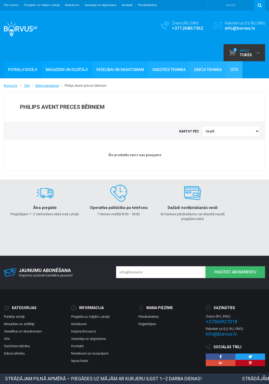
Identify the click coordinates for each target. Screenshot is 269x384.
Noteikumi (72, 5)
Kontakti (127, 5)
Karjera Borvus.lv (83, 331)
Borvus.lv (10, 86)
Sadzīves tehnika (17, 346)
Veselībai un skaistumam (23, 331)
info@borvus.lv (240, 28)
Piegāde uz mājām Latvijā (42, 5)
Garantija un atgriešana (100, 5)
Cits (27, 86)
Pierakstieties (147, 5)
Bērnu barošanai (47, 86)
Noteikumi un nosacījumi (89, 353)
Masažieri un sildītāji (19, 324)
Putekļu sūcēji (14, 317)
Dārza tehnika (14, 353)
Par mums (11, 5)
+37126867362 (187, 28)
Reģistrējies (147, 324)
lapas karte (79, 361)
